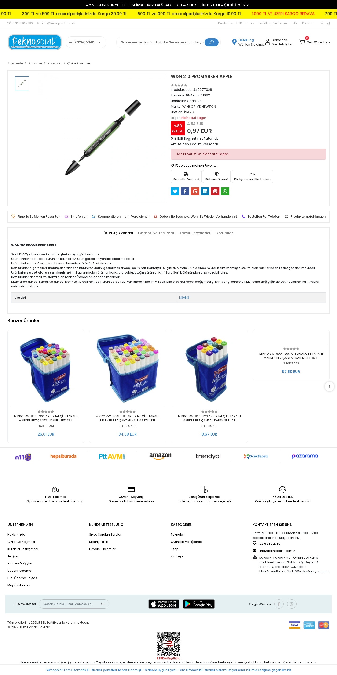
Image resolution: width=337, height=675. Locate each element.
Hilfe (294, 23)
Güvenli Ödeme (19, 570)
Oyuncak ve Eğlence (186, 541)
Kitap (175, 549)
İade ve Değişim (19, 563)
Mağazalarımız (18, 585)
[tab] (118, 233)
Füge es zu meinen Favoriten (195, 165)
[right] (329, 386)
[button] (314, 42)
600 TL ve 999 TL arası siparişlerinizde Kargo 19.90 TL (206, 14)
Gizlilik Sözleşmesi (21, 541)
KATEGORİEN (182, 524)
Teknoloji (177, 534)
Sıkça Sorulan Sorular (105, 534)
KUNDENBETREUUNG (106, 524)
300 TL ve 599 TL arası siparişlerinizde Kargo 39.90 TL (90, 14)
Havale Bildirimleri (102, 549)
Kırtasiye (177, 556)
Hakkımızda (16, 534)
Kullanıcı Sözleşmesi (22, 549)
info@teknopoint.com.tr (274, 550)
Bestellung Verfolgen (272, 23)
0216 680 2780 (266, 543)
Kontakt (307, 23)
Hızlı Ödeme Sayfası (22, 578)
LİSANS (184, 297)
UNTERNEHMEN (20, 524)
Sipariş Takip (98, 541)
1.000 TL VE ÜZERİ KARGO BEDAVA (299, 14)
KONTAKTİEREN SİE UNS (272, 524)
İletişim (12, 556)
